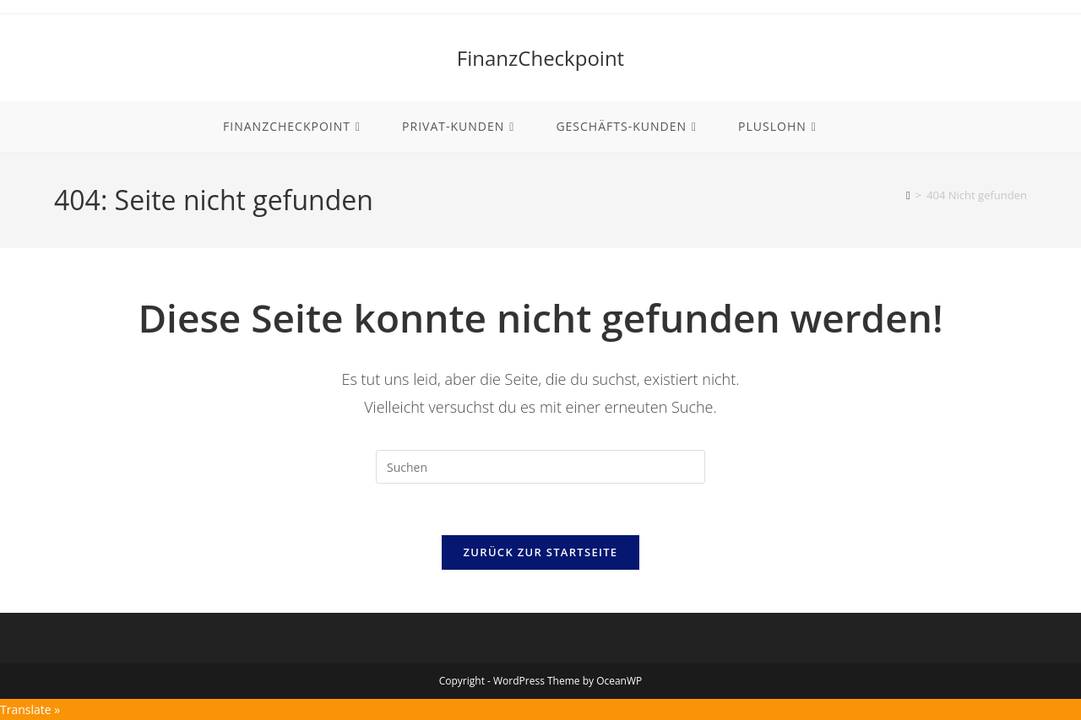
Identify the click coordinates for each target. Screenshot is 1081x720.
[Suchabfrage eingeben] (540, 467)
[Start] (908, 195)
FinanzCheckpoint (540, 58)
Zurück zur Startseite (541, 552)
